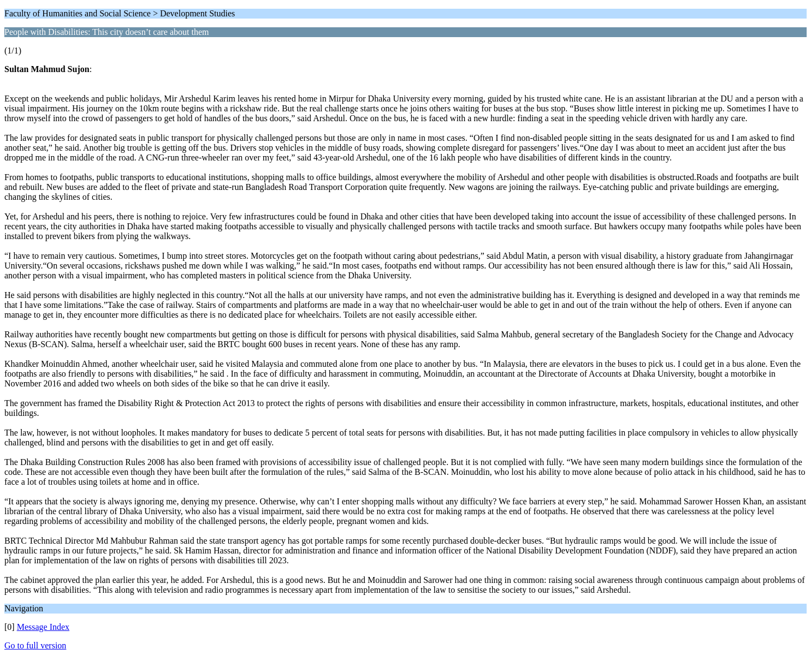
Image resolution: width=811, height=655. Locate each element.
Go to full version (35, 645)
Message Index (43, 627)
